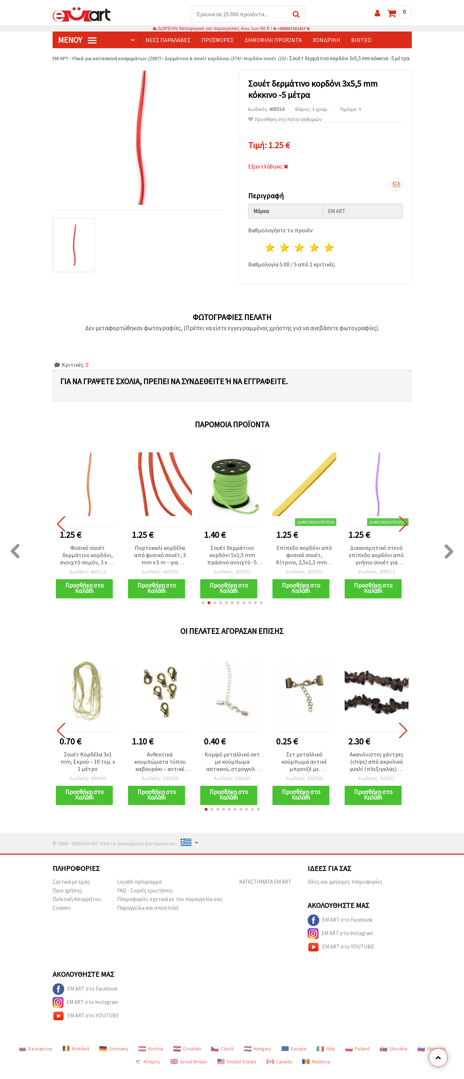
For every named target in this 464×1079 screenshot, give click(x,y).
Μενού (77, 40)
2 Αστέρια (285, 254)
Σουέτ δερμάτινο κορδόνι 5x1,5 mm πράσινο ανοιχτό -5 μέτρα (232, 562)
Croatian (187, 1056)
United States (236, 1068)
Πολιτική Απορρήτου (77, 906)
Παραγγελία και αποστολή (147, 915)
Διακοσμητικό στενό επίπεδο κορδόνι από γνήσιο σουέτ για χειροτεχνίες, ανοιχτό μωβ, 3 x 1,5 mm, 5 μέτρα (376, 562)
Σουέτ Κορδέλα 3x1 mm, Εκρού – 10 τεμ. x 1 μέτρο (88, 769)
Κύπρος (147, 1068)
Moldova (316, 1068)
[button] (203, 610)
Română (75, 1055)
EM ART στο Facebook (340, 927)
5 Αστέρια (329, 254)
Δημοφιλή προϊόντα (273, 40)
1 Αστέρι (270, 254)
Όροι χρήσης (67, 897)
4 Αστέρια (314, 254)
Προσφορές (217, 40)
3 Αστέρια (299, 254)
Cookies (62, 915)
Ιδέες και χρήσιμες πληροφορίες (345, 888)
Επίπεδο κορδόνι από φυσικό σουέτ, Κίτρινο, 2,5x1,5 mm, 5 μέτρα (304, 562)
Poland (357, 1056)
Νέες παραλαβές (167, 40)
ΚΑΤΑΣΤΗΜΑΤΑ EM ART (265, 888)
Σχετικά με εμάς (71, 888)
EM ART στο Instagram (340, 940)
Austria (151, 1056)
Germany (113, 1056)
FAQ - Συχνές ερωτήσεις (145, 897)
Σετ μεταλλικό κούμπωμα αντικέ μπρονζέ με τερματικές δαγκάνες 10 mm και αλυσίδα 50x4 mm (304, 769)
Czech (222, 1056)
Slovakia (393, 1056)
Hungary (257, 1056)
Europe (294, 1055)
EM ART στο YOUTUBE (341, 954)
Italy (326, 1056)
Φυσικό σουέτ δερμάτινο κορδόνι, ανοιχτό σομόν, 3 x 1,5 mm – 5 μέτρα (87, 562)
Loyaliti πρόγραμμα (139, 888)
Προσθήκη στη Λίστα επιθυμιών (285, 126)
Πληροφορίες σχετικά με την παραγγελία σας (170, 906)
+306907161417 (291, 29)
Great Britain (189, 1068)
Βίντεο (361, 40)
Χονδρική (326, 40)
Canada (279, 1068)
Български (35, 1055)
